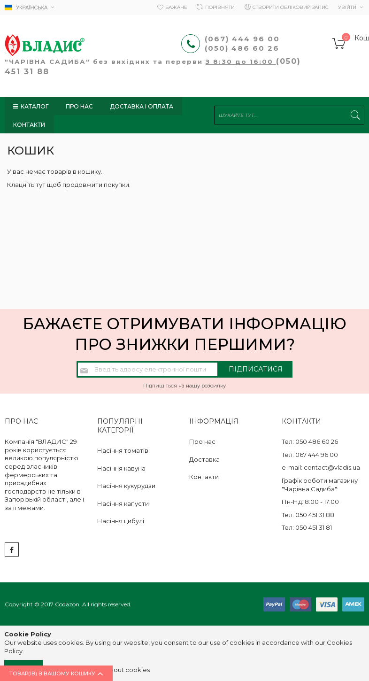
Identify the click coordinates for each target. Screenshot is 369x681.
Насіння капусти (123, 503)
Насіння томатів (122, 450)
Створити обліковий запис (291, 7)
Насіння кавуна (121, 468)
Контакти (204, 476)
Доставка (204, 459)
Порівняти (220, 7)
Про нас (202, 441)
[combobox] (289, 115)
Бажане (176, 7)
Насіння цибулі (120, 521)
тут (41, 184)
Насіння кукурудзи (126, 485)
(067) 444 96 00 (242, 38)
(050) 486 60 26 (243, 48)
